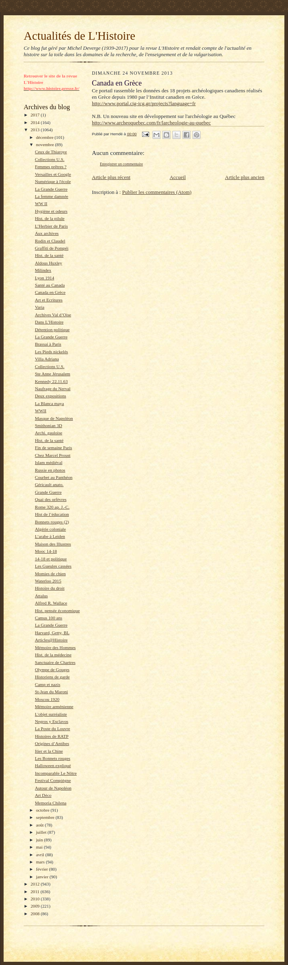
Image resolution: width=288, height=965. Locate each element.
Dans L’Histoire (49, 322)
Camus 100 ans (48, 617)
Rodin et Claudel (50, 240)
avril (40, 854)
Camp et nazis (47, 684)
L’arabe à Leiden (50, 536)
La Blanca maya (49, 403)
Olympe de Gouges (52, 669)
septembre (46, 817)
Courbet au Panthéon (54, 477)
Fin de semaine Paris (53, 447)
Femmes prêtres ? (51, 166)
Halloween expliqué (53, 765)
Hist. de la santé (49, 255)
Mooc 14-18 (46, 551)
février (42, 869)
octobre (43, 810)
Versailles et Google (53, 174)
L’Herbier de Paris (51, 226)
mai (40, 847)
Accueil (178, 177)
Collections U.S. (50, 159)
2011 (35, 891)
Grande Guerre (48, 492)
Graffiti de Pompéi (52, 248)
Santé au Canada (50, 285)
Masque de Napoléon (54, 418)
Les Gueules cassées (53, 566)
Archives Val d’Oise (53, 314)
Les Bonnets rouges (52, 758)
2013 (35, 129)
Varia (40, 307)
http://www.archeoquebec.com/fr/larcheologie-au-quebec (151, 123)
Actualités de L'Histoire (79, 35)
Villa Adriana (47, 358)
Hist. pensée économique (57, 610)
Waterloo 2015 (48, 580)
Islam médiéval (49, 462)
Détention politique (52, 329)
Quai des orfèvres (51, 499)
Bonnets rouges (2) (52, 521)
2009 (35, 906)
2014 (35, 122)
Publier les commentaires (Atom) (156, 192)
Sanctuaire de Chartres (55, 662)
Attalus (41, 595)
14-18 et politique (51, 558)
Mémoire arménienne (54, 706)
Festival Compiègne (53, 780)
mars (41, 861)
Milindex (43, 270)
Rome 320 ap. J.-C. (52, 507)
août (40, 824)
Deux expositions (50, 395)
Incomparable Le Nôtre (56, 773)
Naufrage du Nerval (53, 388)
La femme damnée (51, 196)
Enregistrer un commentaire (121, 164)
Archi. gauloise (48, 432)
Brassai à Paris (48, 344)
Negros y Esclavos (51, 721)
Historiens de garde (52, 676)
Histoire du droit (50, 588)
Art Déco (43, 795)
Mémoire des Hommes (55, 647)
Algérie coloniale (50, 529)
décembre (45, 137)
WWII (41, 410)
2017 (35, 114)
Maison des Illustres (53, 544)
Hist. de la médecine (53, 654)
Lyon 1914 (44, 277)
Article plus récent (111, 177)
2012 (35, 884)
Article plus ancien (244, 177)
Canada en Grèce (50, 292)
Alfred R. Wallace (51, 603)
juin (40, 839)
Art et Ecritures (49, 299)
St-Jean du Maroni (51, 691)
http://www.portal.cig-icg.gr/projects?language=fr (144, 103)
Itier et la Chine (49, 751)
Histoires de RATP (52, 736)
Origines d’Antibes (52, 743)
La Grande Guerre (51, 189)
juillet (42, 832)
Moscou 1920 (47, 699)
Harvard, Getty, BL (52, 632)
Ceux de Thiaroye (51, 151)
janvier (43, 876)
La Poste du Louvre (52, 728)
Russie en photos (50, 470)
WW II (41, 203)
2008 (35, 913)
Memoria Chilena (51, 802)
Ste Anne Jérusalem (52, 373)
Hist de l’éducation (52, 514)
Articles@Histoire (51, 639)
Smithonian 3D (48, 425)
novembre (45, 144)
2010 (35, 898)
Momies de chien (50, 573)
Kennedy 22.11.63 (51, 381)
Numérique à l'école (53, 181)
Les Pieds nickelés (51, 351)
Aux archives (47, 233)
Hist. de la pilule (50, 218)
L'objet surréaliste (51, 714)
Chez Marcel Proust (53, 455)
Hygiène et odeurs (51, 211)
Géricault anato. (49, 484)
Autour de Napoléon (53, 788)
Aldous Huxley (48, 263)
